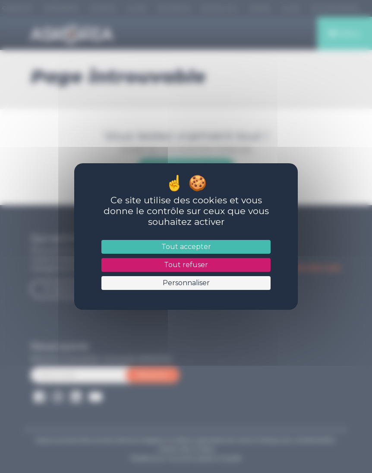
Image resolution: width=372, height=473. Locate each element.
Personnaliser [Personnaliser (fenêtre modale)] (185, 283)
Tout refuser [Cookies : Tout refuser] (186, 265)
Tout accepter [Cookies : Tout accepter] (186, 247)
